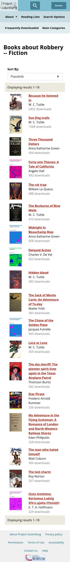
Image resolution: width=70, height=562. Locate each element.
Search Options (54, 17)
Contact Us (31, 550)
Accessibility (56, 542)
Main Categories (53, 28)
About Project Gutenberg (25, 534)
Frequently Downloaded (22, 28)
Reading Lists (30, 17)
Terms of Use (36, 542)
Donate (59, 5)
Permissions (15, 542)
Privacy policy (53, 534)
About (11, 16)
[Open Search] (35, 5)
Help (45, 550)
